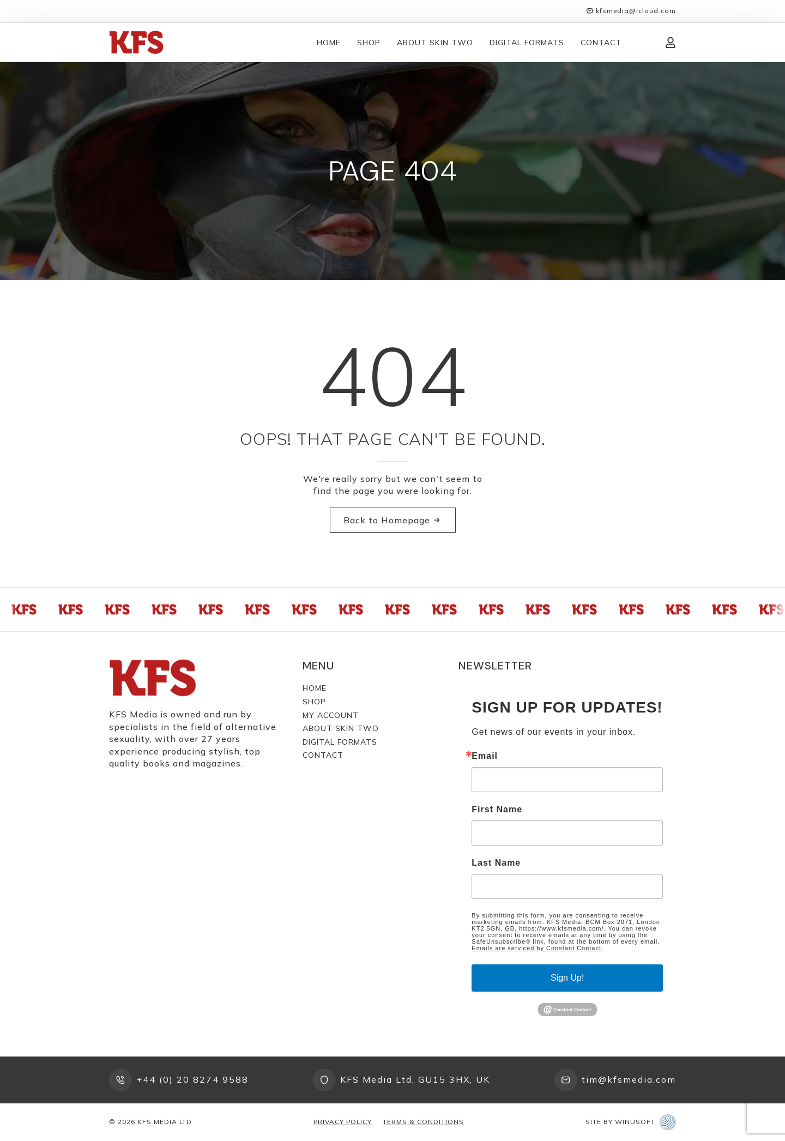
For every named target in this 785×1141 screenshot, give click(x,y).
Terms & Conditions (423, 1122)
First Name (497, 809)
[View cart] (643, 42)
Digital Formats (527, 42)
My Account (331, 715)
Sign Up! (567, 977)
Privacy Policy (342, 1122)
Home (329, 42)
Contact (601, 42)
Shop (369, 42)
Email (485, 756)
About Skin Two (435, 42)
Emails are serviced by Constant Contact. (537, 948)
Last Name (496, 863)
